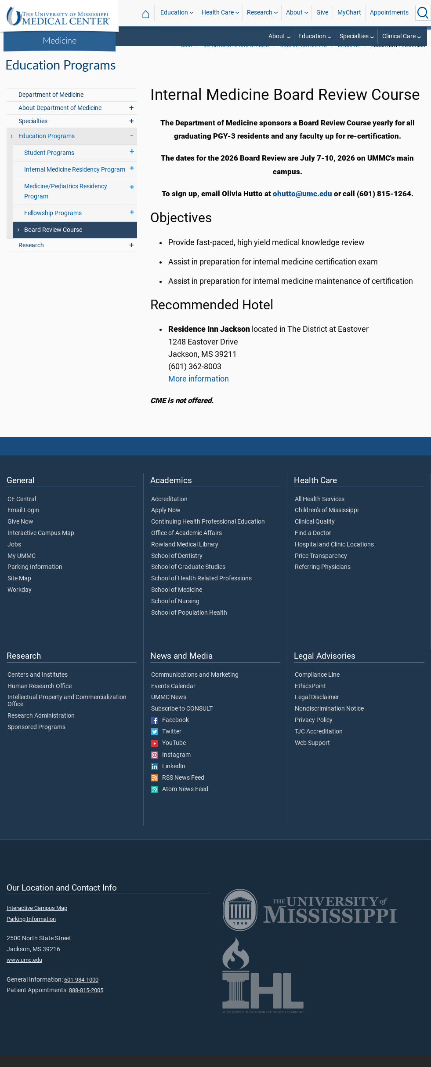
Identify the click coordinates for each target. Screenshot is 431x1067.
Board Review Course (53, 241)
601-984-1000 (81, 991)
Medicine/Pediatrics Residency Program (65, 203)
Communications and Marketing (195, 686)
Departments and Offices (236, 57)
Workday (19, 601)
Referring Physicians (323, 578)
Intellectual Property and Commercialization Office (67, 712)
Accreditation (169, 510)
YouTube (168, 754)
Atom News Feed (179, 800)
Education (174, 12)
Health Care (218, 12)
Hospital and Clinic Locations (334, 556)
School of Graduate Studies (188, 578)
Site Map (19, 590)
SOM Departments (303, 57)
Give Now (20, 533)
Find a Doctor (313, 544)
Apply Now (166, 521)
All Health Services (319, 510)
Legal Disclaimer (317, 708)
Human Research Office (39, 697)
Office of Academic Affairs (186, 544)
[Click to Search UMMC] (423, 13)
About (294, 12)
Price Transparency (321, 567)
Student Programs (49, 164)
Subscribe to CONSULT (182, 720)
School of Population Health (189, 624)
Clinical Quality (315, 533)
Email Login (23, 521)
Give (322, 12)
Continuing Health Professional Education (208, 533)
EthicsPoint (310, 697)
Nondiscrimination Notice (329, 720)
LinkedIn (168, 777)
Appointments (389, 12)
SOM (186, 57)
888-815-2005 (86, 1001)
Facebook (170, 731)
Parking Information (34, 578)
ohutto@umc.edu (302, 205)
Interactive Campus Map (40, 544)
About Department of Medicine (59, 119)
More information (198, 390)
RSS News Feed (177, 789)
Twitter (166, 743)
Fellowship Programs (53, 224)
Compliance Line (317, 686)
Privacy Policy (314, 731)
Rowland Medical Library (184, 556)
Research (259, 12)
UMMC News (168, 708)
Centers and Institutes (37, 686)
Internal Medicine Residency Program (74, 181)
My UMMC (21, 567)
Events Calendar (173, 697)
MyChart (349, 12)
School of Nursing (175, 612)
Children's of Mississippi (327, 521)
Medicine (59, 40)
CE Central (21, 510)
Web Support (312, 754)
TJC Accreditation (319, 743)
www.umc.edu (24, 971)
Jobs (14, 556)
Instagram (171, 766)
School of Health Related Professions (201, 590)
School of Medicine (176, 601)
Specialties (354, 36)
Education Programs (46, 147)
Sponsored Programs (36, 738)
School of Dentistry (177, 567)
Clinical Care (399, 36)
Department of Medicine (50, 106)
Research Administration (41, 727)
